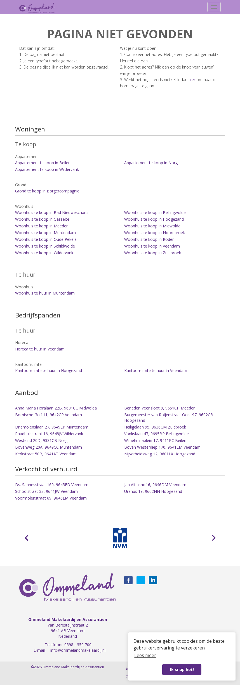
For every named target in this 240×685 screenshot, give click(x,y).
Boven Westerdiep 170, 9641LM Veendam (162, 447)
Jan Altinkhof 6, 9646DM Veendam (155, 484)
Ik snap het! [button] (182, 669)
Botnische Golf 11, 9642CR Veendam (48, 414)
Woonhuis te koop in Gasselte (42, 219)
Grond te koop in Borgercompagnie (47, 191)
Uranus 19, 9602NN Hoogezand (153, 491)
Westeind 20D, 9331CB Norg (41, 440)
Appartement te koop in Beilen (42, 162)
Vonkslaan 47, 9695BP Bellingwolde (156, 433)
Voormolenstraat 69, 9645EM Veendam (51, 498)
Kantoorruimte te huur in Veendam (155, 370)
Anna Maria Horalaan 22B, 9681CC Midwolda (56, 408)
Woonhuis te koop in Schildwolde (45, 246)
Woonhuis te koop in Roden (149, 239)
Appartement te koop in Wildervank (47, 169)
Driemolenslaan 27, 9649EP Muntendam (51, 427)
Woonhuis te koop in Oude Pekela (46, 239)
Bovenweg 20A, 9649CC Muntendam (48, 447)
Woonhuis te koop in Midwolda (152, 226)
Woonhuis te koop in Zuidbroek (152, 252)
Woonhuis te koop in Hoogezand (154, 219)
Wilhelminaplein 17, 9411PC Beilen (155, 440)
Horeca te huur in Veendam (40, 349)
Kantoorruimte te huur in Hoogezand (48, 370)
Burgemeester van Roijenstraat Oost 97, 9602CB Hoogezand (168, 417)
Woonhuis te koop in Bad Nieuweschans (51, 212)
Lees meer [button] (145, 655)
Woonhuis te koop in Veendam (152, 246)
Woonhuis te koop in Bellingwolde (155, 212)
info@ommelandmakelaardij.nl (77, 650)
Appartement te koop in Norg (151, 162)
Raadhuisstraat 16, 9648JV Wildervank (49, 433)
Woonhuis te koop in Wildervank (44, 252)
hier (192, 79)
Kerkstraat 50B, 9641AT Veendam (46, 453)
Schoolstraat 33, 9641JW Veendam (46, 491)
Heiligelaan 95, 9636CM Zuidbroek (155, 427)
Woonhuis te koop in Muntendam (45, 232)
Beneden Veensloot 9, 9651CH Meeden (160, 408)
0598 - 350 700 (77, 644)
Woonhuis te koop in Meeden (42, 226)
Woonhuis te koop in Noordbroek (154, 232)
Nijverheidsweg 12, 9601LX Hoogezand (159, 453)
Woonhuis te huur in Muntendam (45, 293)
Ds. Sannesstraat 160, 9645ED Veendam (51, 484)
